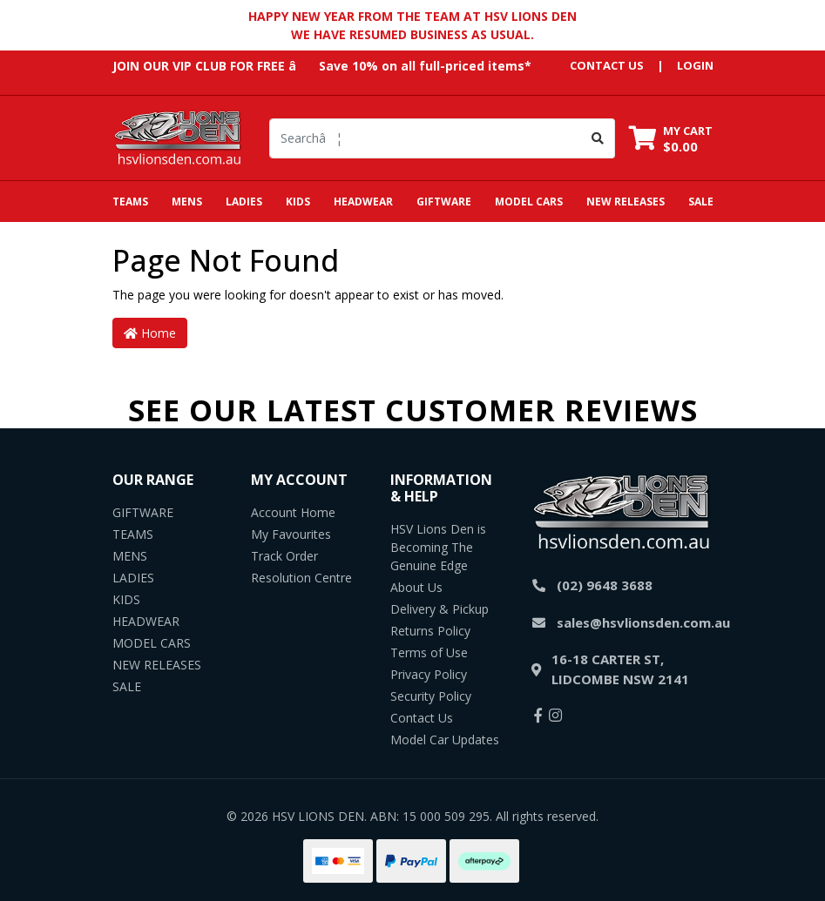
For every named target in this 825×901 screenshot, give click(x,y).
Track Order (284, 556)
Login (695, 65)
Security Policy (430, 696)
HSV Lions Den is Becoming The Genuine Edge (438, 547)
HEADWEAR (145, 621)
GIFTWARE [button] (443, 201)
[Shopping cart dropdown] (670, 138)
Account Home (293, 512)
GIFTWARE (142, 512)
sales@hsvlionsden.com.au (643, 622)
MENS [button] (187, 201)
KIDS (126, 599)
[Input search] (425, 138)
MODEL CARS (151, 643)
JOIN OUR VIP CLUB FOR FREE (198, 65)
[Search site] (598, 138)
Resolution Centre (301, 577)
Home (150, 333)
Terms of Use (429, 652)
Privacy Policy (428, 674)
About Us (416, 587)
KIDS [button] (298, 201)
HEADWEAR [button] (363, 201)
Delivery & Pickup (439, 609)
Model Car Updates (444, 739)
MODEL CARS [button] (529, 201)
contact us (607, 65)
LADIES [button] (244, 201)
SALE (700, 201)
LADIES (133, 577)
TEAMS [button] (130, 201)
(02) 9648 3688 (605, 585)
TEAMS (132, 534)
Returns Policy (430, 630)
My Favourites (291, 534)
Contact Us (421, 717)
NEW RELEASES (625, 201)
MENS (129, 556)
